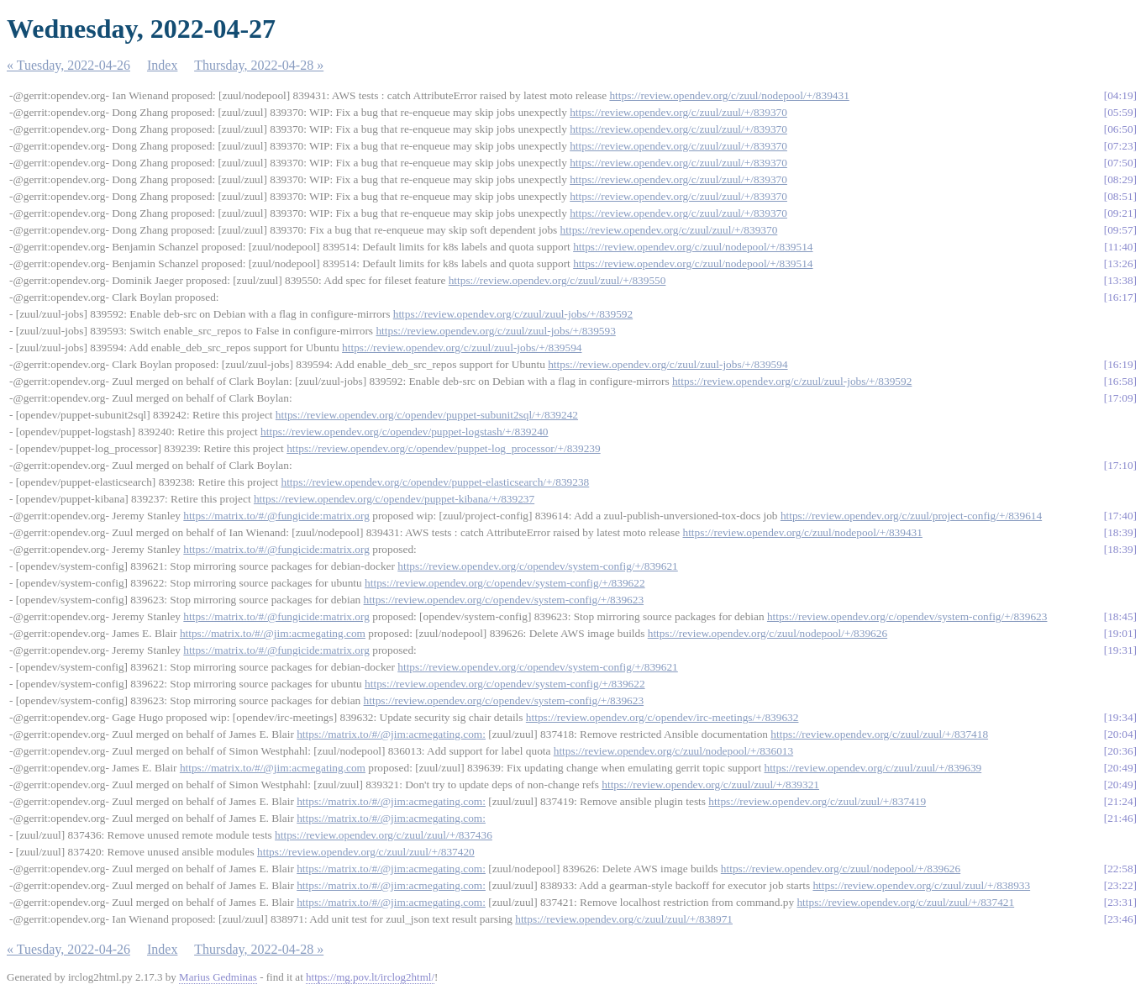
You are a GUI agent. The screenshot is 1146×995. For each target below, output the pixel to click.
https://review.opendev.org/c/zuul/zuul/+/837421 (905, 902)
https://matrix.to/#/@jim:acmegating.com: (391, 734)
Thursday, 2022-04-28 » (258, 65)
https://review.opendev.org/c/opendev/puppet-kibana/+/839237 (394, 498)
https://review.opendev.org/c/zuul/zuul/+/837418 (879, 734)
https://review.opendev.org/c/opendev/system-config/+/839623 (504, 599)
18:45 (1120, 616)
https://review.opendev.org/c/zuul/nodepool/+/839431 (729, 95)
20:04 (1120, 734)
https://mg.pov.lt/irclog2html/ (370, 977)
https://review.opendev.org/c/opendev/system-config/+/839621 (537, 566)
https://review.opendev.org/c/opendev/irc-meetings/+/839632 (662, 717)
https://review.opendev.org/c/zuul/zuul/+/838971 (624, 919)
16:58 (1120, 381)
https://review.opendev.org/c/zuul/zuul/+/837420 (366, 851)
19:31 (1120, 650)
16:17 (1120, 297)
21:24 (1120, 801)
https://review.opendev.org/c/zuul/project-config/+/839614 (911, 515)
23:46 (1120, 919)
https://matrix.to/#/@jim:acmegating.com (272, 633)
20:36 (1120, 751)
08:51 (1120, 196)
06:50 (1120, 129)
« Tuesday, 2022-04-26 (68, 65)
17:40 (1120, 515)
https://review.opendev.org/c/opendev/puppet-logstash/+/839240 (404, 431)
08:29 (1120, 179)
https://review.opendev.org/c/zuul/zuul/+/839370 (678, 112)
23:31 (1120, 902)
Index (162, 65)
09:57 (1120, 230)
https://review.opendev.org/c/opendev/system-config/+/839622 (505, 582)
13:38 (1120, 280)
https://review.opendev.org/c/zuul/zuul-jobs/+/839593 (495, 330)
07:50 (1120, 162)
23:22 (1120, 885)
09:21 (1120, 213)
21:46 (1120, 818)
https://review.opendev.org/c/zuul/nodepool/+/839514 (692, 246)
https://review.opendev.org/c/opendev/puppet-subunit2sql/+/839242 (427, 414)
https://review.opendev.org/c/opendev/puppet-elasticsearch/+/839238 (435, 482)
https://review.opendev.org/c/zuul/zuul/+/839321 (710, 784)
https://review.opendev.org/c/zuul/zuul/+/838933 (921, 885)
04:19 (1120, 95)
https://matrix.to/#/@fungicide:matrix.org (276, 515)
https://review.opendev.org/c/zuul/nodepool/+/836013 (673, 751)
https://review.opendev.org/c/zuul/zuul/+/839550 (557, 280)
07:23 (1120, 146)
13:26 (1120, 263)
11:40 (1120, 246)
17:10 (1120, 465)
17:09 (1120, 398)
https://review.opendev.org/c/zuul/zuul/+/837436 (383, 835)
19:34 (1120, 717)
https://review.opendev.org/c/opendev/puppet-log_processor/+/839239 (443, 448)
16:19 (1120, 364)
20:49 (1120, 767)
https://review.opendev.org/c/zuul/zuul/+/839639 (872, 767)
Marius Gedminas (218, 977)
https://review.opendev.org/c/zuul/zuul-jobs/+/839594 (461, 347)
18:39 (1120, 532)
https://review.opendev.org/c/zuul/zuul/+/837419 (817, 801)
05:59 (1120, 112)
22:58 (1120, 868)
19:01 (1120, 633)
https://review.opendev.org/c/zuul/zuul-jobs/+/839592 (513, 314)
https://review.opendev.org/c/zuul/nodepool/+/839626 (767, 633)
